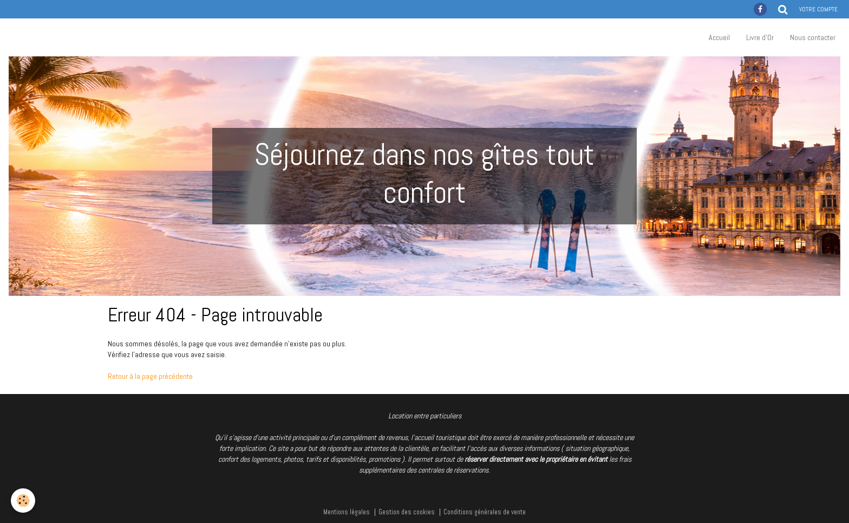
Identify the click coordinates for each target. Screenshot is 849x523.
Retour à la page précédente (150, 376)
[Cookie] (23, 500)
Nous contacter (812, 37)
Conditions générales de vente (484, 512)
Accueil (719, 37)
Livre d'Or (760, 37)
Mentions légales (346, 512)
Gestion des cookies (406, 512)
